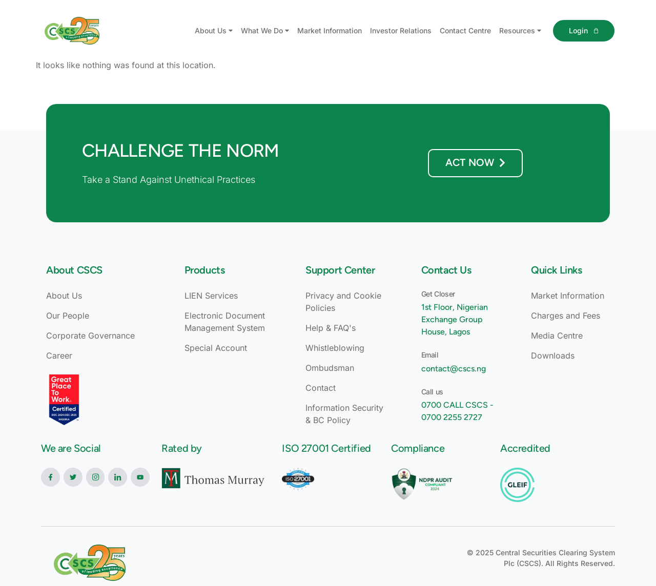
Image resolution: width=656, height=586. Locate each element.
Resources (520, 30)
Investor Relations (401, 30)
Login (583, 30)
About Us (214, 30)
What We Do (265, 30)
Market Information (329, 30)
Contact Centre (465, 30)
